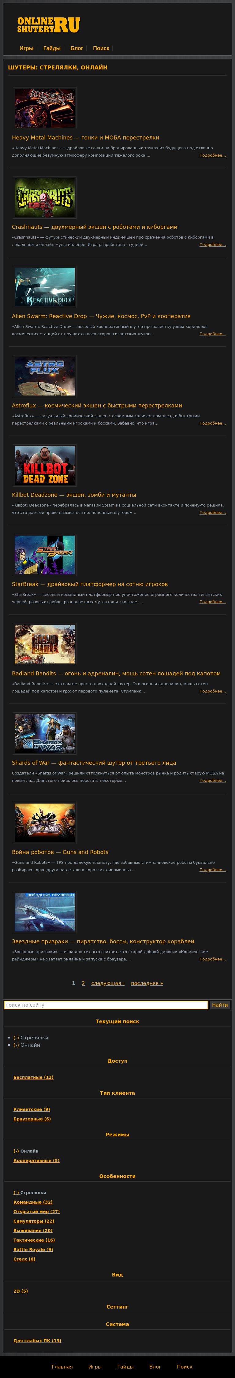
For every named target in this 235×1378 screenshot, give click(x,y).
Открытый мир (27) (36, 1211)
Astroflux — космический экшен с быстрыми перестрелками (97, 406)
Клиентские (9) (31, 1109)
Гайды (52, 48)
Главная (62, 1367)
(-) (17, 1038)
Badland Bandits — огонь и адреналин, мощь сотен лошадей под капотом (116, 673)
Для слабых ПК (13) (37, 1340)
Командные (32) (33, 1202)
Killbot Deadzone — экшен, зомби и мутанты (74, 495)
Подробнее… (213, 155)
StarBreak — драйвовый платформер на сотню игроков (90, 584)
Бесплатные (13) (33, 1077)
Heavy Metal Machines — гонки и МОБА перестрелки (85, 138)
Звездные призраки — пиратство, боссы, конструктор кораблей (103, 941)
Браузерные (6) (32, 1118)
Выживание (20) (33, 1230)
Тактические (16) (34, 1240)
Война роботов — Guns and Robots (60, 852)
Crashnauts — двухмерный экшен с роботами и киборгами (94, 227)
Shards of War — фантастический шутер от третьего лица (94, 763)
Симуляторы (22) (33, 1221)
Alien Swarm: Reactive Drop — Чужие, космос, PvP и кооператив (101, 316)
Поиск (101, 48)
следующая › (108, 983)
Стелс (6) (24, 1259)
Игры (27, 48)
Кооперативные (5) (36, 1160)
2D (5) (20, 1291)
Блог (76, 48)
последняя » (147, 983)
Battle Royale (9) (33, 1249)
